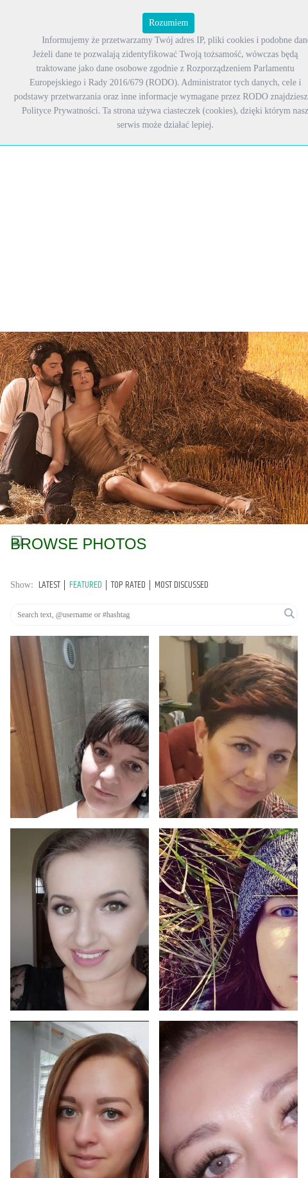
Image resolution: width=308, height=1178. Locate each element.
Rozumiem (168, 23)
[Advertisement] (120, 155)
